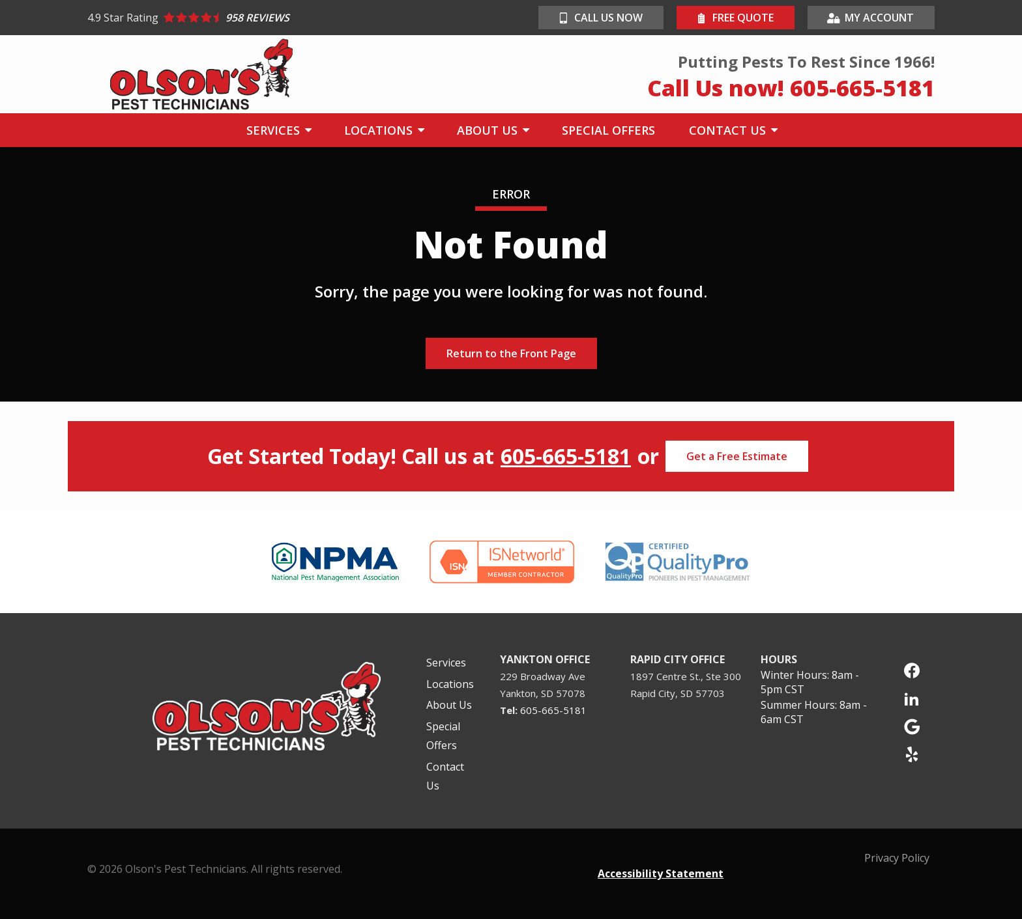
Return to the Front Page (511, 353)
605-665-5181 (566, 456)
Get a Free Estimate (736, 456)
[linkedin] (912, 697)
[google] (912, 725)
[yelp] (912, 753)
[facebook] (912, 669)
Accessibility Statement (660, 873)
